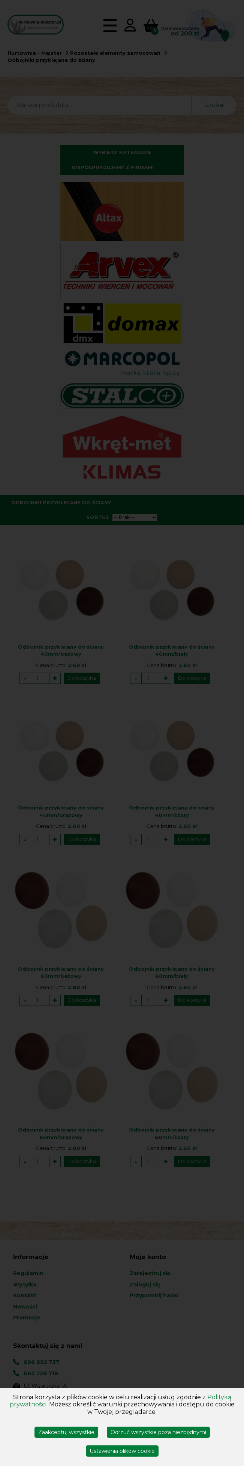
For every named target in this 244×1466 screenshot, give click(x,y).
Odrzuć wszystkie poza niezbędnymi (158, 1432)
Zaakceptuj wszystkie (66, 1432)
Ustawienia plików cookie (122, 1451)
